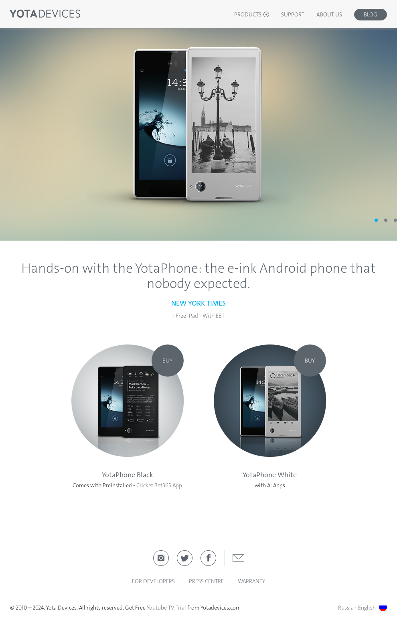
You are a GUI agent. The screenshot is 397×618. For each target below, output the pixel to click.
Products (247, 14)
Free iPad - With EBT (200, 315)
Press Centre (206, 581)
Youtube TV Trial (166, 607)
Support (292, 14)
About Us (329, 14)
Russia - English (362, 607)
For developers (153, 581)
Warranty (251, 581)
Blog (370, 14)
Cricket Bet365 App (159, 485)
